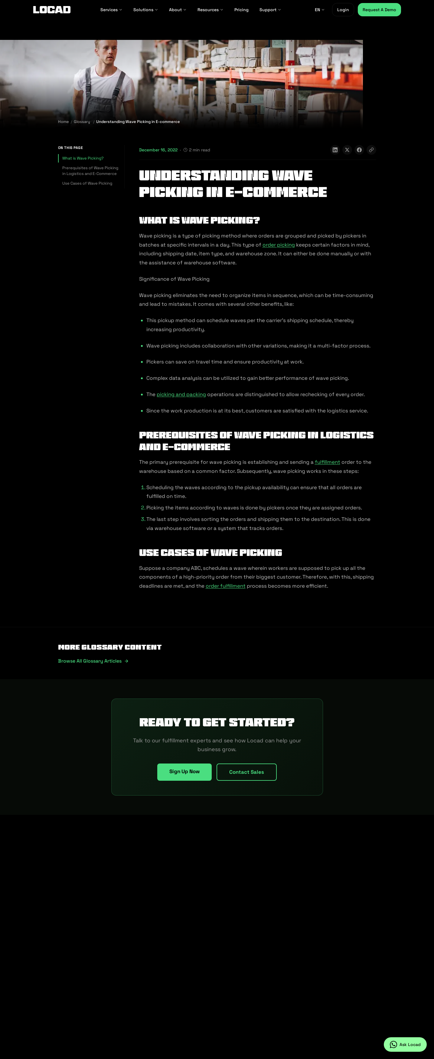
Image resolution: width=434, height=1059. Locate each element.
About (178, 9)
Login (343, 9)
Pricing (241, 9)
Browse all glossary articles (93, 661)
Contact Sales (246, 772)
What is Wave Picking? (83, 158)
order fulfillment (226, 586)
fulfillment (327, 462)
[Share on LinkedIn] (335, 150)
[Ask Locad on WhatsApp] (405, 1044)
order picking (279, 244)
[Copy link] (371, 150)
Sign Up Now (184, 771)
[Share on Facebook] (359, 150)
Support (270, 9)
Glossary (82, 121)
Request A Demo (379, 9)
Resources (210, 9)
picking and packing (181, 394)
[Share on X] (347, 150)
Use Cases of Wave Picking (87, 183)
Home (63, 121)
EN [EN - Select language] (320, 9)
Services (111, 9)
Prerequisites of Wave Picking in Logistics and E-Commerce (90, 170)
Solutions (145, 9)
